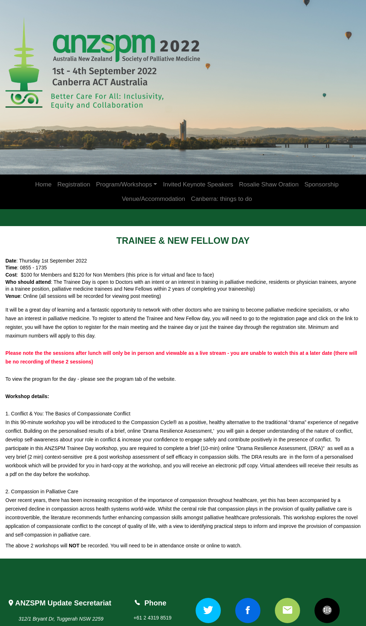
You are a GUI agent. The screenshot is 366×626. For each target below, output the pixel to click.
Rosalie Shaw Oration (268, 173)
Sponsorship (321, 173)
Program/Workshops (124, 173)
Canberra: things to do (221, 188)
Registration (73, 173)
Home (43, 173)
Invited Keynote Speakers (198, 173)
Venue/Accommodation (153, 188)
